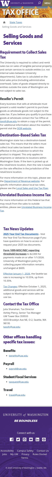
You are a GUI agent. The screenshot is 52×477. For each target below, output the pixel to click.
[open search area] (40, 3)
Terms (24, 457)
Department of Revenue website (22, 181)
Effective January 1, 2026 (16, 273)
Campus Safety (25, 450)
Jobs (4, 454)
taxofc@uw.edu (8, 121)
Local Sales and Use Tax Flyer (32, 188)
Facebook (13, 439)
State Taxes (16, 22)
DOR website (24, 128)
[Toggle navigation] (47, 3)
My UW (14, 454)
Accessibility (7, 450)
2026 (10, 468)
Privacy (25, 454)
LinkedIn (38, 439)
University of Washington (6, 3)
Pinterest (45, 439)
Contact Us (43, 450)
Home (4, 22)
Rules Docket (40, 454)
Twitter (19, 439)
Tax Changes (10, 286)
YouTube (32, 439)
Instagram (25, 439)
